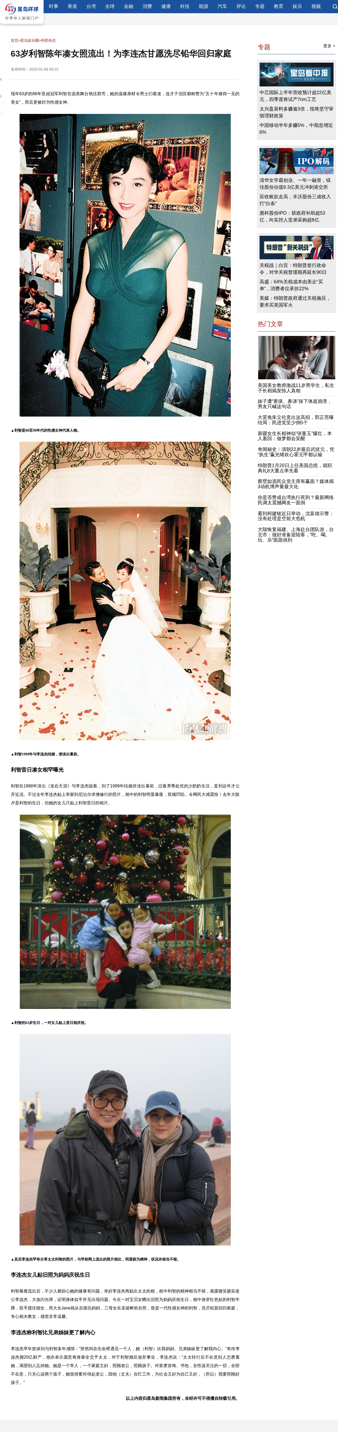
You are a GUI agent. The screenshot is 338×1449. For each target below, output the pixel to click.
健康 (166, 6)
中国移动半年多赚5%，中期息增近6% (296, 129)
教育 (278, 6)
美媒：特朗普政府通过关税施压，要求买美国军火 (295, 302)
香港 (72, 6)
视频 (316, 6)
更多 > (329, 46)
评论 (241, 6)
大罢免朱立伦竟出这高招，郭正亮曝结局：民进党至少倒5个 (296, 420)
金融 (128, 6)
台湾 (91, 6)
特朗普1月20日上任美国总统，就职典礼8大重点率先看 (295, 468)
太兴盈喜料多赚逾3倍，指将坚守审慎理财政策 (297, 112)
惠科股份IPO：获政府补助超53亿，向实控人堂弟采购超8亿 (292, 216)
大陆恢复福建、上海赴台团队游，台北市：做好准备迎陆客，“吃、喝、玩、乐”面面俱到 (296, 535)
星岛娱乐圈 (29, 40)
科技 (185, 6)
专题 (260, 6)
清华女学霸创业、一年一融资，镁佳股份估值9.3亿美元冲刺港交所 (295, 184)
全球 (110, 6)
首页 (14, 40)
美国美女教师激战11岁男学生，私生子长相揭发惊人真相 (296, 388)
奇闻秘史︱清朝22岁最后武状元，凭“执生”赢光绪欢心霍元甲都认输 (296, 452)
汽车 (222, 6)
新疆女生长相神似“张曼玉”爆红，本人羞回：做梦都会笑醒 (295, 436)
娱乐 (297, 6)
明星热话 (48, 40)
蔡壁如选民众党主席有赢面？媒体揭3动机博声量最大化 (296, 484)
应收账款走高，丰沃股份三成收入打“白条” (295, 200)
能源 (203, 6)
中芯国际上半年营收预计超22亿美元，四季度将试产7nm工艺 (295, 96)
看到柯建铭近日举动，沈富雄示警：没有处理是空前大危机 (296, 516)
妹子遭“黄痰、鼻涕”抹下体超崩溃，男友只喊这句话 (295, 404)
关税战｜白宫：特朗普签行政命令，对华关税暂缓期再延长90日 (293, 269)
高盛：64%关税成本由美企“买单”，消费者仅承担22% (291, 285)
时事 (53, 6)
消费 (147, 6)
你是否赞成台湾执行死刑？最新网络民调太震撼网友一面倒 (296, 500)
